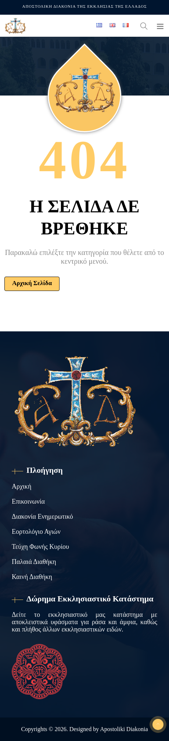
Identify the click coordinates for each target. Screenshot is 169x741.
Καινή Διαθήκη (32, 576)
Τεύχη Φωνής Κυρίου (40, 546)
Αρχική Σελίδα (32, 283)
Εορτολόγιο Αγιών (36, 531)
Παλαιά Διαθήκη (34, 561)
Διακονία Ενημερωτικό (42, 516)
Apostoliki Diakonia (124, 729)
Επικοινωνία (28, 501)
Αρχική (21, 486)
